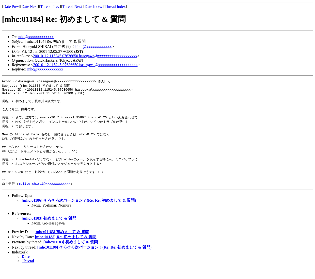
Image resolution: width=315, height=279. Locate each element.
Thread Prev (50, 6)
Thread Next (72, 6)
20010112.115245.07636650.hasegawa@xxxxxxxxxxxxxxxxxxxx (85, 56)
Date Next (30, 6)
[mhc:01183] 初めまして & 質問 (49, 230)
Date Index (93, 6)
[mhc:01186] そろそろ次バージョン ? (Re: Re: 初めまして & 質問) (79, 212)
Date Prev (11, 6)
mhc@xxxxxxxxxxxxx (36, 37)
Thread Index (115, 6)
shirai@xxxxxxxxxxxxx (93, 46)
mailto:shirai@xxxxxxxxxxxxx (45, 195)
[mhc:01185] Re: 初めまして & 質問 (65, 249)
